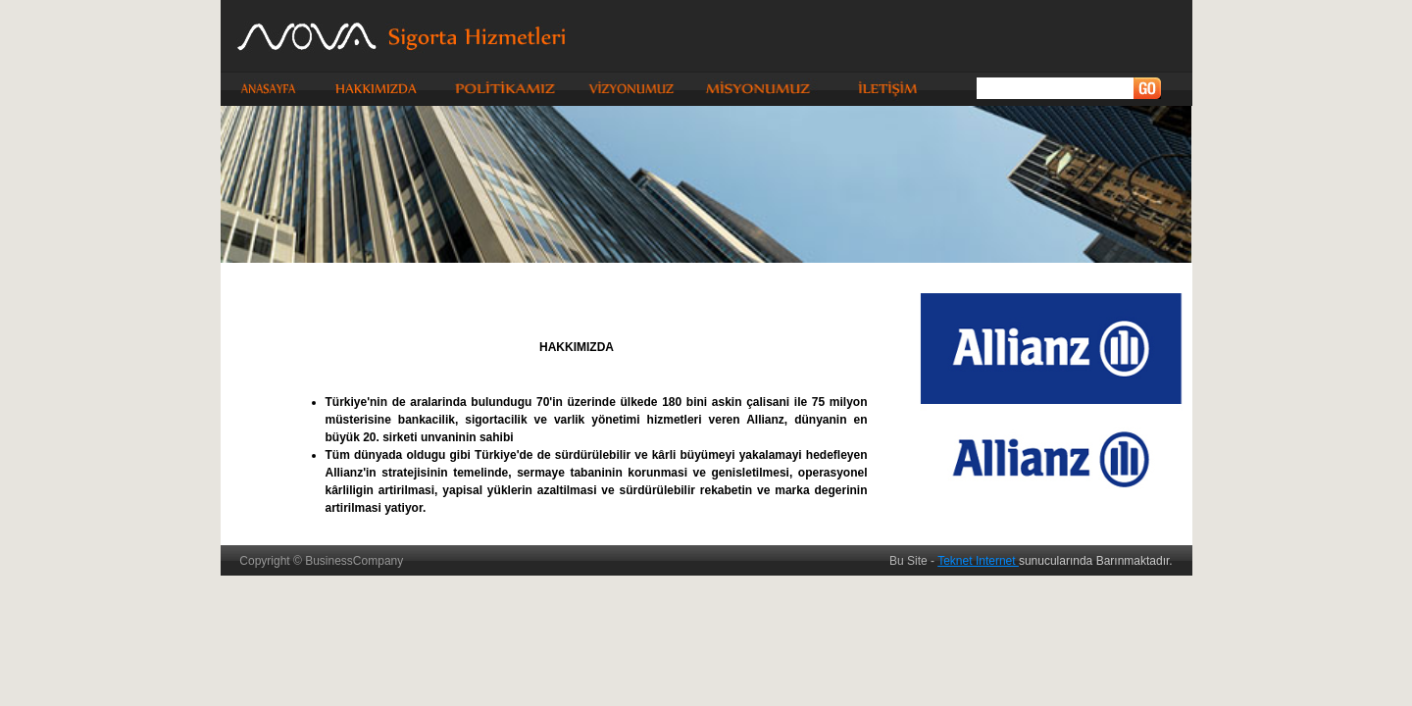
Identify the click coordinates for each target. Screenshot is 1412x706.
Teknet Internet (978, 561)
